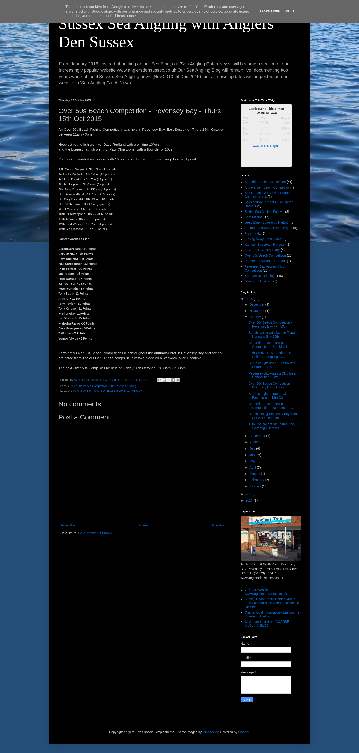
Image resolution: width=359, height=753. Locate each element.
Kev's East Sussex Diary (262, 250)
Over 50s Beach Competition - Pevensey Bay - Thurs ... (270, 385)
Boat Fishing (254, 217)
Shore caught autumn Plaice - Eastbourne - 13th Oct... (270, 395)
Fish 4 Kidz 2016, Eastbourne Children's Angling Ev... (270, 355)
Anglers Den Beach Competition (268, 187)
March (254, 473)
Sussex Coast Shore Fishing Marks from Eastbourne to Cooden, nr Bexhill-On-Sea (272, 603)
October (255, 317)
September (257, 436)
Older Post (217, 525)
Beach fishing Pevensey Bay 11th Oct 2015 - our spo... (273, 416)
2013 (250, 500)
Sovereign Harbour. (259, 281)
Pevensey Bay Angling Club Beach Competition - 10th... (273, 375)
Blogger (243, 732)
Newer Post (68, 525)
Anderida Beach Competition (265, 182)
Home (143, 525)
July (252, 448)
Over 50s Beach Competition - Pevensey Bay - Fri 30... (270, 324)
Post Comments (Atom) (95, 533)
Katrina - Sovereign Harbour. (265, 244)
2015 (250, 299)
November (257, 311)
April (253, 467)
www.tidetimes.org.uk (266, 146)
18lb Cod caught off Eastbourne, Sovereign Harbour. (272, 426)
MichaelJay (210, 732)
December (257, 304)
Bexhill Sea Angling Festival (264, 211)
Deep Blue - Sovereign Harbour (267, 222)
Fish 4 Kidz (253, 233)
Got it (289, 11)
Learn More (270, 11)
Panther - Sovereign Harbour (265, 261)
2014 (250, 494)
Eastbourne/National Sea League (268, 228)
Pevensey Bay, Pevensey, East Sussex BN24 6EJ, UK (108, 390)
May (252, 461)
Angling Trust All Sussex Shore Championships (267, 195)
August (254, 442)
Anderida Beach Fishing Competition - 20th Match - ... (271, 406)
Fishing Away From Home (263, 239)
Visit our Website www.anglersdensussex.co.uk (266, 592)
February (256, 480)
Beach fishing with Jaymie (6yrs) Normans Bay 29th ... (272, 334)
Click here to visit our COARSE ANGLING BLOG (267, 623)
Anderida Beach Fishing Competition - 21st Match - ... (271, 344)
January (255, 486)
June (253, 455)
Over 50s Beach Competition (89, 386)
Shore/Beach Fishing (122, 386)
